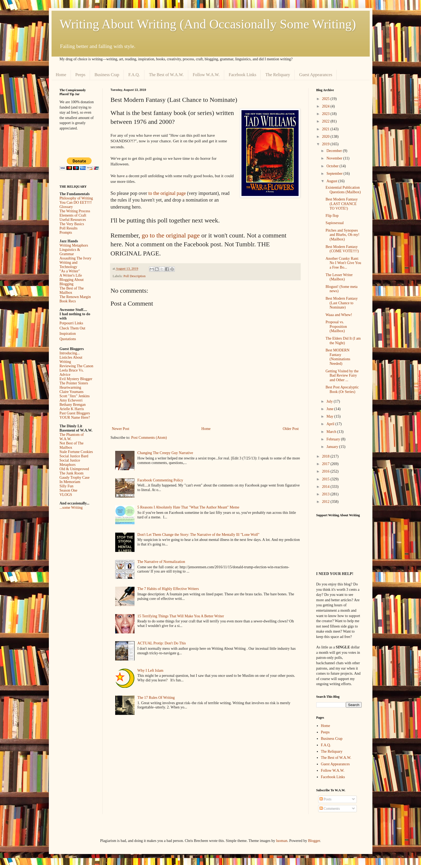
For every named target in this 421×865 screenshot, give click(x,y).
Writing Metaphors (74, 245)
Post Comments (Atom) (149, 438)
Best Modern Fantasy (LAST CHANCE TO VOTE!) (341, 203)
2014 (326, 487)
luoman (281, 841)
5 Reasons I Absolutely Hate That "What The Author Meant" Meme (188, 507)
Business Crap (107, 74)
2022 (326, 121)
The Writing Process (75, 211)
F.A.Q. (134, 74)
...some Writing (71, 508)
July (330, 401)
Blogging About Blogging (72, 282)
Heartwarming (70, 387)
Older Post (291, 429)
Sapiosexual (334, 223)
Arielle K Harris (72, 409)
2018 (326, 456)
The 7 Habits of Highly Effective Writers (168, 589)
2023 (326, 114)
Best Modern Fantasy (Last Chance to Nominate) (341, 303)
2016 (326, 471)
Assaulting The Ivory (76, 258)
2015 (326, 479)
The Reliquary (277, 74)
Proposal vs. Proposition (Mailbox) (336, 326)
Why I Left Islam (150, 671)
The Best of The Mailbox (72, 290)
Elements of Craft (73, 215)
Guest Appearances (315, 74)
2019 (326, 144)
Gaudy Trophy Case (75, 478)
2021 (326, 129)
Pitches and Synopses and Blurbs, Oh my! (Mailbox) (342, 235)
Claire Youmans (72, 392)
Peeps (80, 74)
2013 (326, 494)
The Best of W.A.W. (166, 74)
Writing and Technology (69, 265)
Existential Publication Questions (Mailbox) (343, 189)
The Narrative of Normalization (161, 562)
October (333, 166)
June (330, 409)
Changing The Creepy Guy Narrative (165, 453)
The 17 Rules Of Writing (156, 698)
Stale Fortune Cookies (76, 452)
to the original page (167, 193)
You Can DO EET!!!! (76, 203)
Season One (69, 490)
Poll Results (69, 228)
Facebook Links (242, 74)
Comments (330, 809)
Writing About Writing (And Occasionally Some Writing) (208, 24)
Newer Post (120, 429)
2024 (326, 106)
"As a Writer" (70, 271)
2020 (326, 137)
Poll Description (135, 276)
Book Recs (68, 301)
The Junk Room (72, 473)
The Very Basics (72, 224)
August (332, 181)
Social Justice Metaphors (70, 462)
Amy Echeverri (71, 400)
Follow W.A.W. (206, 74)
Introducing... (70, 353)
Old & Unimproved (74, 469)
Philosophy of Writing (76, 198)
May (330, 416)
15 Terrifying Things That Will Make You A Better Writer (180, 616)
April (330, 424)
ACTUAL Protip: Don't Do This (161, 643)
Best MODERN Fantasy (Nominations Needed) (337, 357)
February (333, 439)
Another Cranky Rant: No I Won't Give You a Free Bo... (343, 263)
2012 (326, 502)
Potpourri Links (71, 323)
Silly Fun (67, 486)
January (332, 447)
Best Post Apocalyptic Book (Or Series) (342, 389)
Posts (326, 799)
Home (61, 74)
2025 (326, 99)
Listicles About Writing (71, 359)
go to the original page (171, 235)
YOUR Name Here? (75, 417)
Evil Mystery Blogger (76, 379)
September (334, 174)
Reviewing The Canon (76, 366)
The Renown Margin (75, 297)
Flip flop (332, 216)
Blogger (314, 841)
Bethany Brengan (73, 405)
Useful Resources (73, 220)
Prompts (66, 233)
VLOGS (66, 495)
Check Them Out (72, 328)
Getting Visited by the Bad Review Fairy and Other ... (341, 375)
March (331, 432)
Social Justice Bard (74, 456)
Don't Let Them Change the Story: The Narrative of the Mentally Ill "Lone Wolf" (198, 535)
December (334, 151)
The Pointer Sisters (74, 383)
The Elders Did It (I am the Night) (343, 340)
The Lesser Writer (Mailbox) (339, 277)
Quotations (68, 339)
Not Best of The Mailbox (72, 445)
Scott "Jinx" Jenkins (75, 396)
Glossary (66, 207)
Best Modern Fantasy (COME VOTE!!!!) (342, 249)
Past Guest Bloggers (75, 413)
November (334, 158)
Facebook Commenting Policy (160, 480)
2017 (326, 464)
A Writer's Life (71, 275)
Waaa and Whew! (338, 315)
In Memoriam (70, 482)
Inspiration (68, 334)
